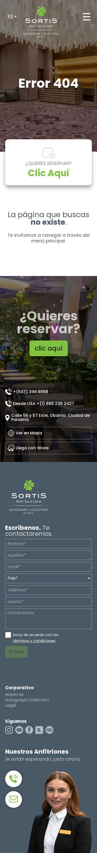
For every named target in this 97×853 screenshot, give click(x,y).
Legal (10, 705)
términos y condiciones (34, 641)
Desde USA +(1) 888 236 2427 (43, 404)
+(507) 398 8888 (30, 392)
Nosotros (14, 695)
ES (10, 16)
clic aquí (49, 348)
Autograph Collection (27, 700)
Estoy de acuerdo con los (35, 637)
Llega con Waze (32, 448)
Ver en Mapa (29, 433)
